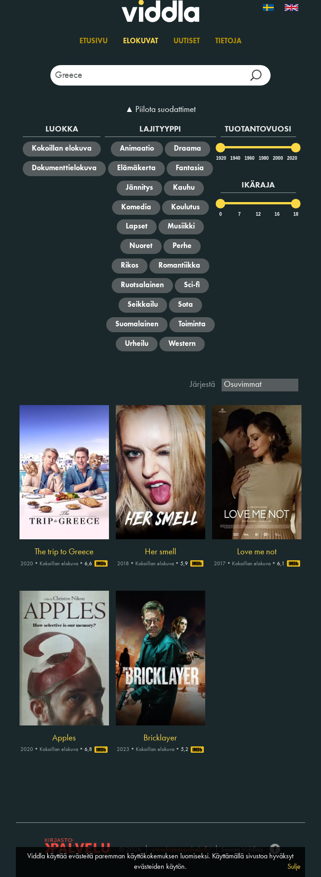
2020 (291, 158)
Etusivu (93, 41)
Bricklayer (160, 738)
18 (295, 214)
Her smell (160, 552)
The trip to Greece (64, 552)
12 (258, 214)
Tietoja (228, 41)
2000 (277, 158)
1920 (220, 158)
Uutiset (186, 41)
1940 (234, 158)
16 (277, 214)
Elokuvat (140, 41)
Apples (64, 738)
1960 (248, 158)
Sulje (294, 867)
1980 (263, 158)
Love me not (257, 552)
